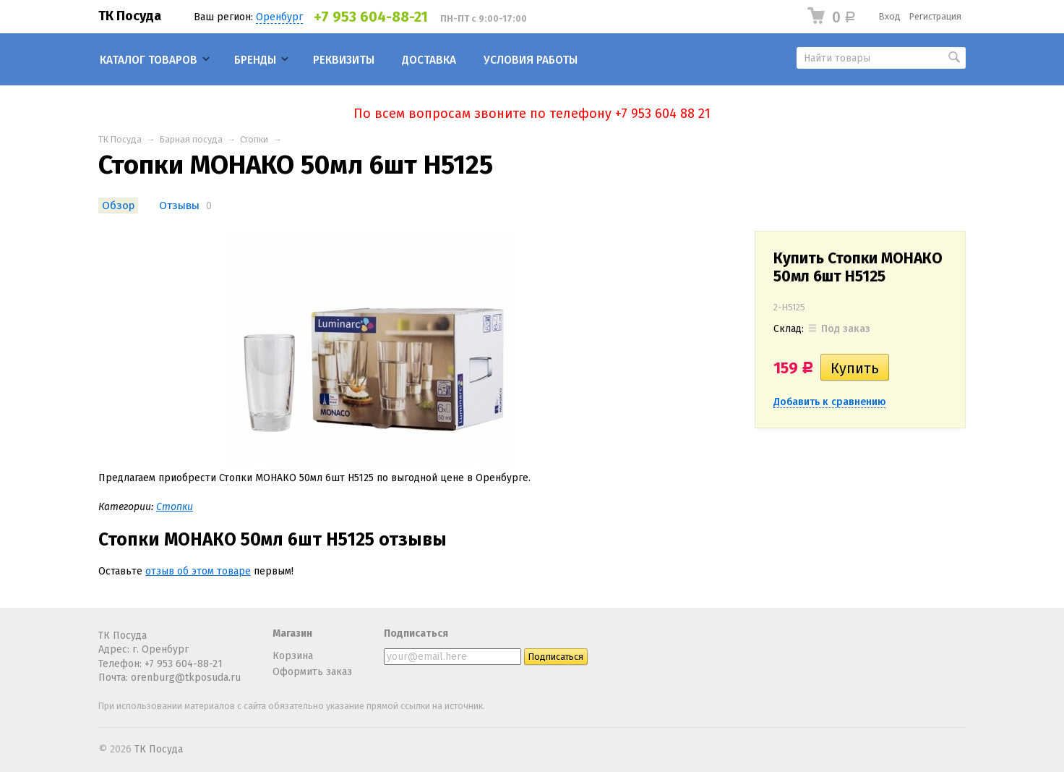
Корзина (293, 656)
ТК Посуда (129, 16)
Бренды (255, 60)
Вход (890, 16)
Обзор (118, 205)
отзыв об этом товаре (198, 571)
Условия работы (531, 60)
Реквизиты (343, 60)
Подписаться (416, 633)
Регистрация (935, 16)
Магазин (292, 633)
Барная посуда (191, 139)
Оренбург (279, 17)
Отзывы (179, 205)
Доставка (429, 60)
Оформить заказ (312, 672)
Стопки (254, 139)
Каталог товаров (148, 60)
